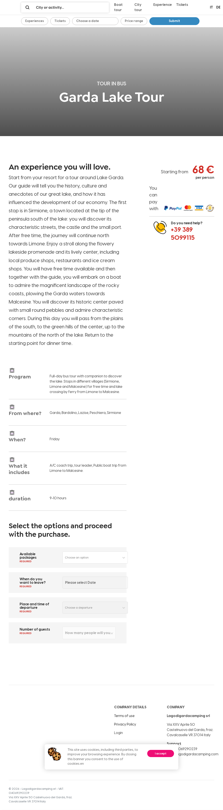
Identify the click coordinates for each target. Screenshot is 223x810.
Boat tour (118, 7)
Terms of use (124, 716)
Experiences (34, 21)
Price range (134, 21)
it (211, 7)
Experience (162, 5)
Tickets (182, 5)
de (218, 7)
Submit (174, 21)
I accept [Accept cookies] (160, 753)
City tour (138, 7)
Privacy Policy (125, 724)
